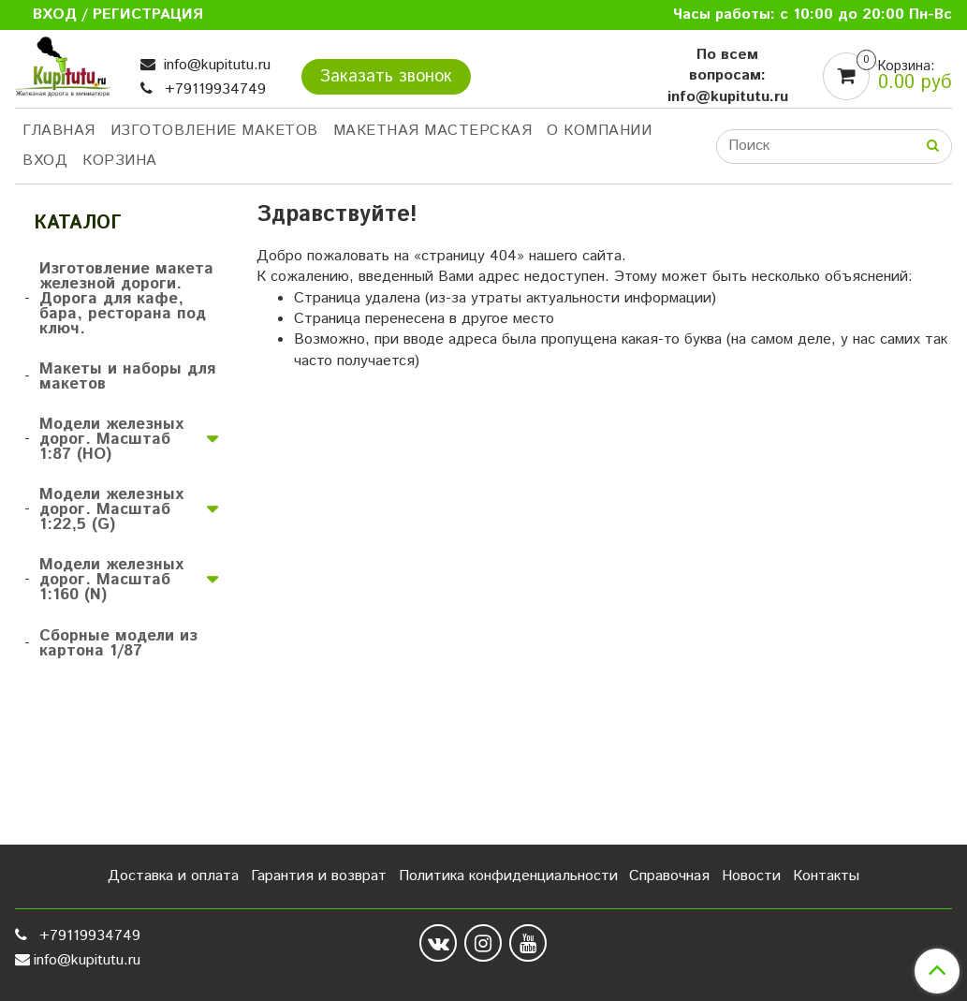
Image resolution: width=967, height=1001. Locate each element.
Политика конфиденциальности (508, 876)
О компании (599, 130)
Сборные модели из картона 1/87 (118, 643)
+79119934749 (213, 89)
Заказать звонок (386, 77)
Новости (751, 876)
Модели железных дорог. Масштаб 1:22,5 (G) (111, 509)
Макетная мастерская (433, 130)
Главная (58, 130)
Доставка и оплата (173, 876)
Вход (44, 160)
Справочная (669, 876)
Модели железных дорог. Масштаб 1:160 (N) (111, 579)
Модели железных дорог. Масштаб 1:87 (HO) (111, 439)
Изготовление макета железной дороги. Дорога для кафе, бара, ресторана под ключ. (126, 299)
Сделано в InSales (890, 947)
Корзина (119, 160)
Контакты (826, 876)
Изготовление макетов (214, 130)
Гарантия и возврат (319, 876)
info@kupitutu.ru (215, 65)
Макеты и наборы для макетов (127, 376)
